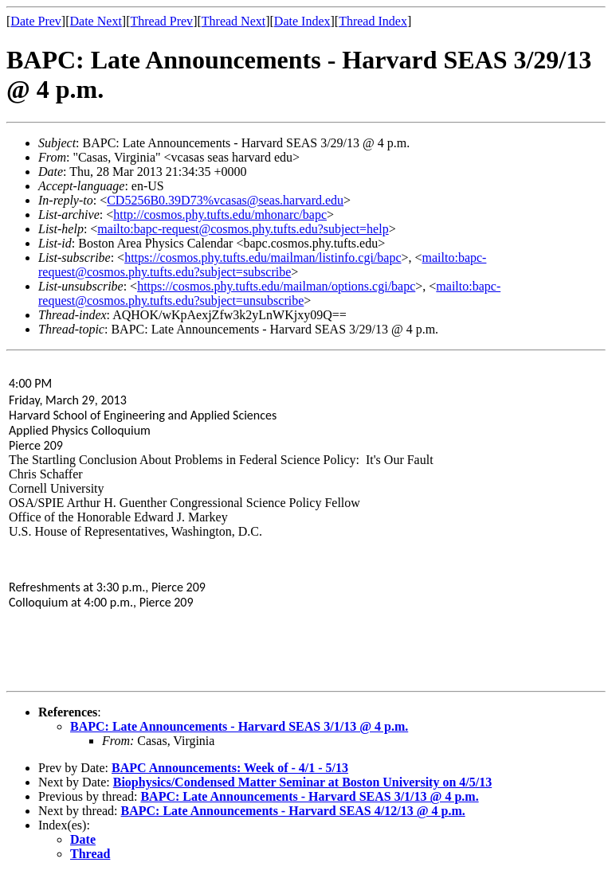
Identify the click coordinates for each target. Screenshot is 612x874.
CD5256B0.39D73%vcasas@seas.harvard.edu (225, 200)
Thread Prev (161, 21)
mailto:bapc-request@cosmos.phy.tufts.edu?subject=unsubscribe (269, 293)
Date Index (302, 21)
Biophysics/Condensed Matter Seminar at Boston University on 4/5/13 (302, 782)
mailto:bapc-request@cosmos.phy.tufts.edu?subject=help (242, 229)
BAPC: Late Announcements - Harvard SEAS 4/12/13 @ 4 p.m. (293, 810)
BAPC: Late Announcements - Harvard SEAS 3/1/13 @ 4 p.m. (239, 726)
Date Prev (35, 21)
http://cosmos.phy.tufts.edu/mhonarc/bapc (220, 214)
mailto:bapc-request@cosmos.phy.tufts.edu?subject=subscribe (262, 265)
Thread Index (373, 21)
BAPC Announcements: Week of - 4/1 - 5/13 (230, 768)
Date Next (96, 21)
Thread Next (233, 21)
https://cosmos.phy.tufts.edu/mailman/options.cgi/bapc (276, 286)
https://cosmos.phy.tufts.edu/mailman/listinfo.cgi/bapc (262, 257)
